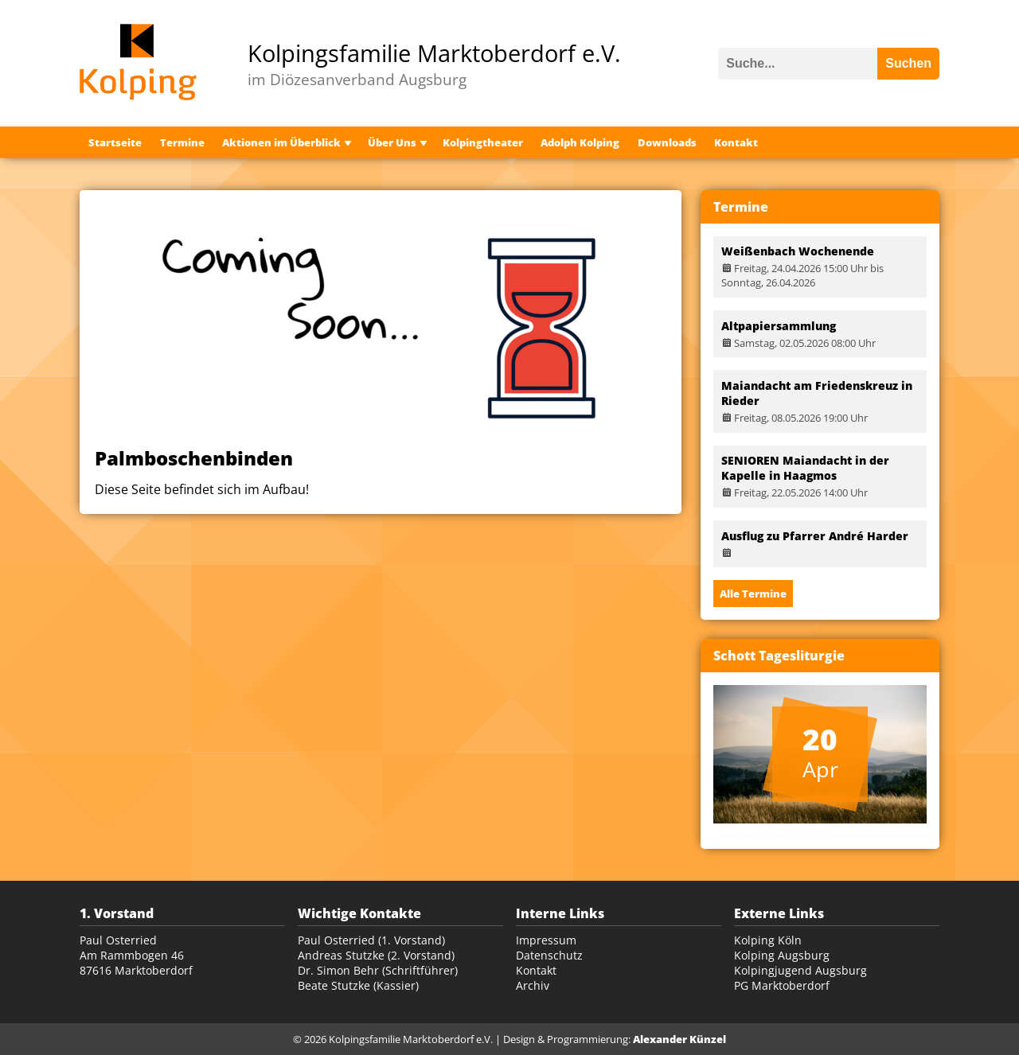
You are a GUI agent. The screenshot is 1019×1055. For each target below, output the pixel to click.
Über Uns (392, 142)
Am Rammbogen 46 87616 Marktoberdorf (136, 963)
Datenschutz (549, 955)
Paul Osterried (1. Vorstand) (371, 940)
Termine (182, 142)
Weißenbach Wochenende (797, 251)
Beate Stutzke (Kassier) (358, 985)
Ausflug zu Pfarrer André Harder (814, 535)
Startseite (115, 142)
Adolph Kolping (580, 142)
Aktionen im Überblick (281, 142)
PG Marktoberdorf (782, 985)
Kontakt (736, 142)
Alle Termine (753, 593)
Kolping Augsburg (782, 955)
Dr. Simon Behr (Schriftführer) (378, 970)
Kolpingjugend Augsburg (800, 970)
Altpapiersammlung (778, 325)
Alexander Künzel (679, 1039)
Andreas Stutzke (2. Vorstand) (376, 955)
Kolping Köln (768, 940)
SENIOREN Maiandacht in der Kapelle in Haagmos (805, 468)
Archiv (532, 985)
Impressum (546, 940)
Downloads (667, 142)
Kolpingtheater (483, 142)
